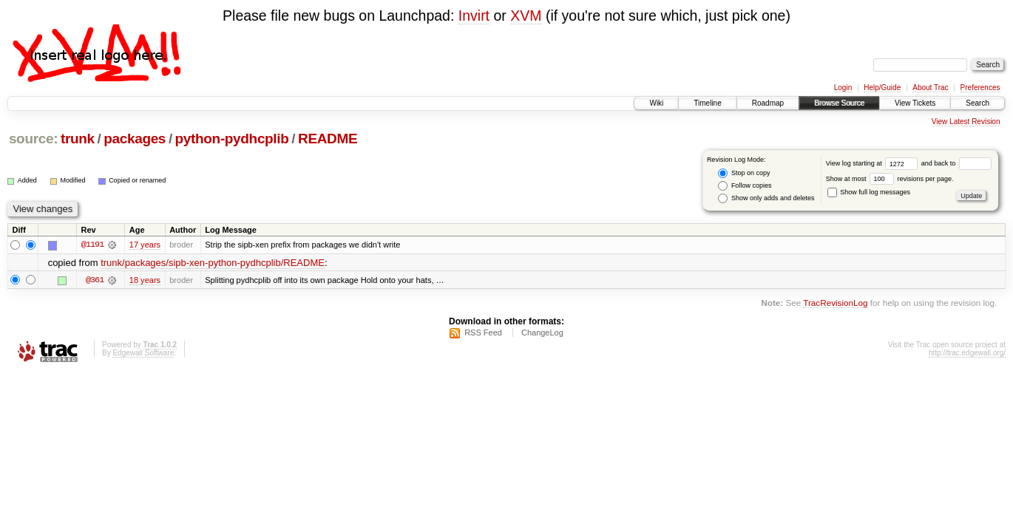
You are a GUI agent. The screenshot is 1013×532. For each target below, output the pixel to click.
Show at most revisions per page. (890, 179)
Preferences (980, 87)
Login (843, 87)
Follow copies (744, 186)
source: (33, 138)
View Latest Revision (966, 121)
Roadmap (768, 103)
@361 (95, 280)
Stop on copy (744, 173)
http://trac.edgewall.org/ (967, 353)
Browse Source (839, 103)
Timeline (707, 103)
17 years (144, 244)
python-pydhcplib (232, 138)
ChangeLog (542, 332)
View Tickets (915, 103)
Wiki (656, 103)
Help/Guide (882, 87)
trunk (78, 138)
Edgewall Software (143, 353)
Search (977, 103)
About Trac (930, 87)
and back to (956, 163)
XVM (525, 15)
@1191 (92, 244)
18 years (144, 280)
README (327, 138)
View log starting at (873, 163)
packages (135, 138)
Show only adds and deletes (766, 198)
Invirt (473, 15)
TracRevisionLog (835, 302)
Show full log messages (868, 192)
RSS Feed (483, 332)
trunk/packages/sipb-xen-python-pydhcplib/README (213, 262)
